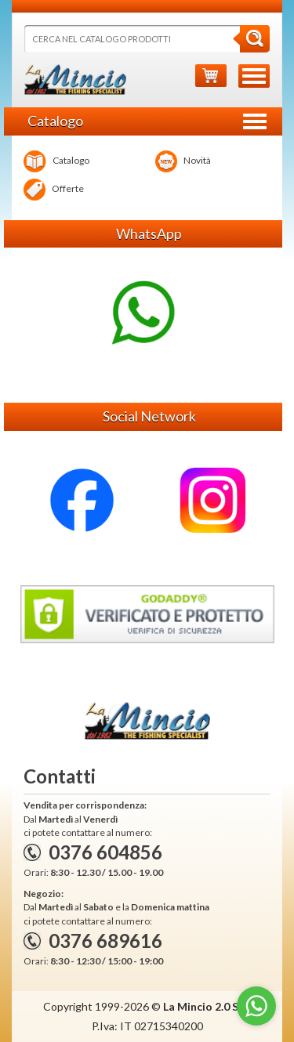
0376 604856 (105, 852)
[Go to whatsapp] (256, 1006)
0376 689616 (105, 940)
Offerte (54, 190)
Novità (183, 161)
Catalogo (56, 161)
